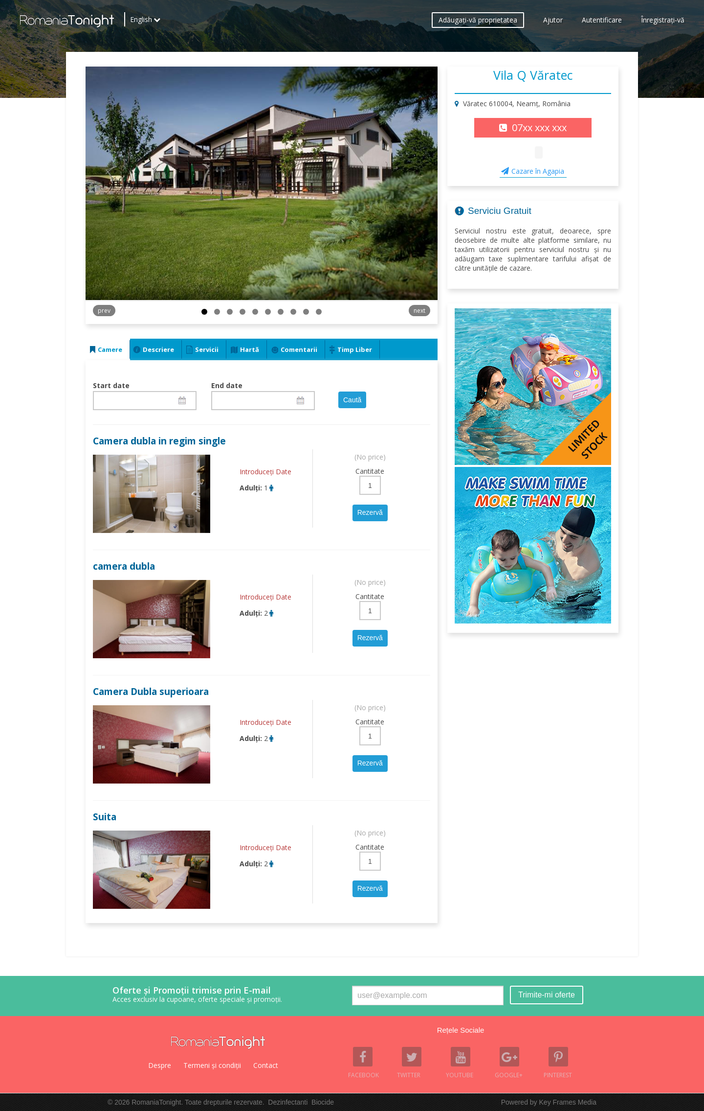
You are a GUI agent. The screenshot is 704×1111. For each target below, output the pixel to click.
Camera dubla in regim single (159, 441)
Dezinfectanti (288, 1102)
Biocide (322, 1102)
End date (226, 385)
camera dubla (124, 566)
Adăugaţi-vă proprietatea (478, 22)
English (141, 22)
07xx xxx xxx (539, 127)
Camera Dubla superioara (151, 691)
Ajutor (553, 22)
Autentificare (602, 22)
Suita (104, 816)
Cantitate (369, 471)
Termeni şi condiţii (212, 1065)
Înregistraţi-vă (662, 22)
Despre (159, 1065)
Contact (265, 1065)
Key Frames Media (567, 1102)
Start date (111, 385)
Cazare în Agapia (537, 171)
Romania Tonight (218, 1042)
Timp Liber (354, 349)
